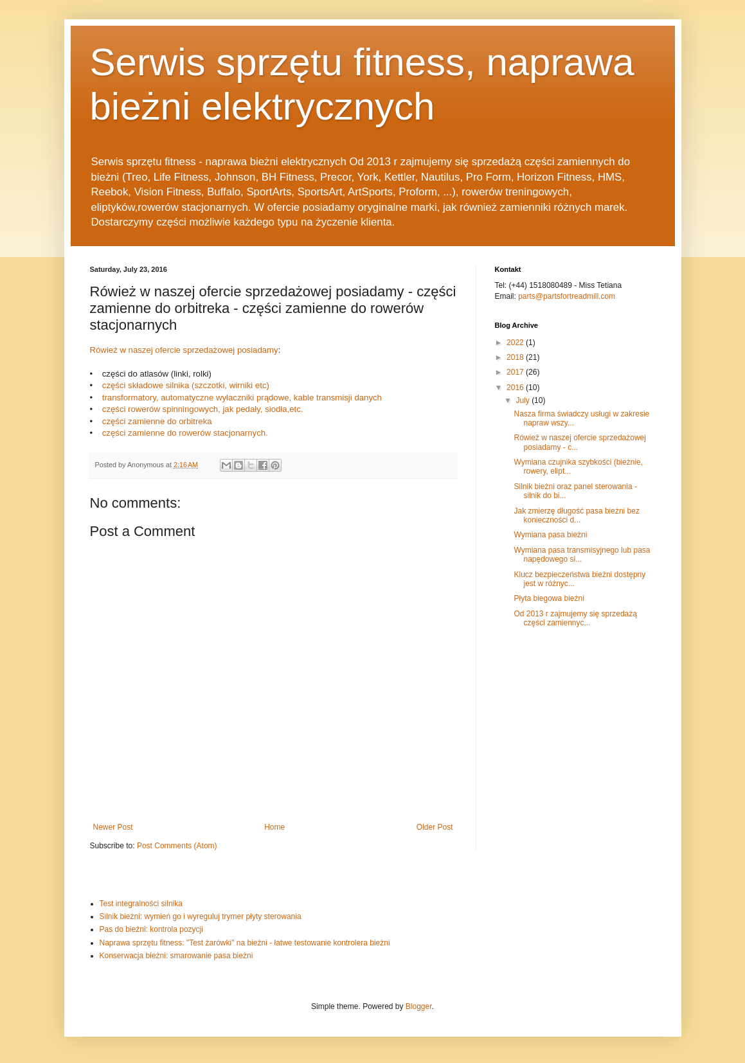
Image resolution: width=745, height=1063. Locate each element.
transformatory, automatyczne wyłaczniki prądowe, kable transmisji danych (242, 397)
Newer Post (113, 827)
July (524, 400)
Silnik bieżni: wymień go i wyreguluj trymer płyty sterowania (200, 916)
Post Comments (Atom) (177, 845)
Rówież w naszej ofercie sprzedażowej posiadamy (184, 350)
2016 (516, 387)
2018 (516, 357)
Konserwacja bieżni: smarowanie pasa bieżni (176, 955)
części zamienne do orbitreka (157, 421)
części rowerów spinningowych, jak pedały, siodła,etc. (202, 409)
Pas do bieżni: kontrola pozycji (151, 929)
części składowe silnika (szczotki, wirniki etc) (185, 385)
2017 (516, 372)
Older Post (435, 827)
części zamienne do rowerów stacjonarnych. (184, 433)
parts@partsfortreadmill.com (566, 296)
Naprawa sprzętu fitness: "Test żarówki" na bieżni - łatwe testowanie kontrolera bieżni (245, 942)
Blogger (419, 1006)
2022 (516, 342)
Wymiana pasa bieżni (550, 534)
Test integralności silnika (141, 903)
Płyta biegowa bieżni (549, 598)
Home (274, 827)
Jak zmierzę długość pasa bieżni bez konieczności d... (576, 515)
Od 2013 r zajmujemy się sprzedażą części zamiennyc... (575, 618)
